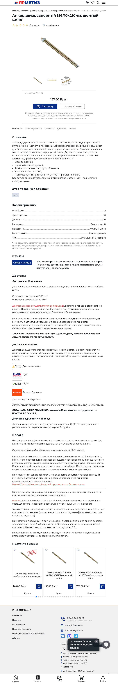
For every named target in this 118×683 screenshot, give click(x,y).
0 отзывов (34, 25)
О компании (18, 624)
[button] (36, 596)
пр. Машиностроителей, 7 (75, 663)
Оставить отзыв (22, 263)
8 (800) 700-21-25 (75, 618)
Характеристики (33, 128)
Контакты (17, 615)
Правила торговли (21, 629)
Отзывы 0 (49, 128)
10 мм (15, 195)
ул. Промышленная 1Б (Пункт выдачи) (80, 653)
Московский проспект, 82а (75, 656)
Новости (16, 620)
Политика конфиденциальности (28, 633)
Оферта (16, 638)
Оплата (72, 128)
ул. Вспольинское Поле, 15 (75, 660)
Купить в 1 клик (72, 106)
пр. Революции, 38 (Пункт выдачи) (78, 671)
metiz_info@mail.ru (74, 625)
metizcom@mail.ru (74, 630)
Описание (17, 128)
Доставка (61, 128)
